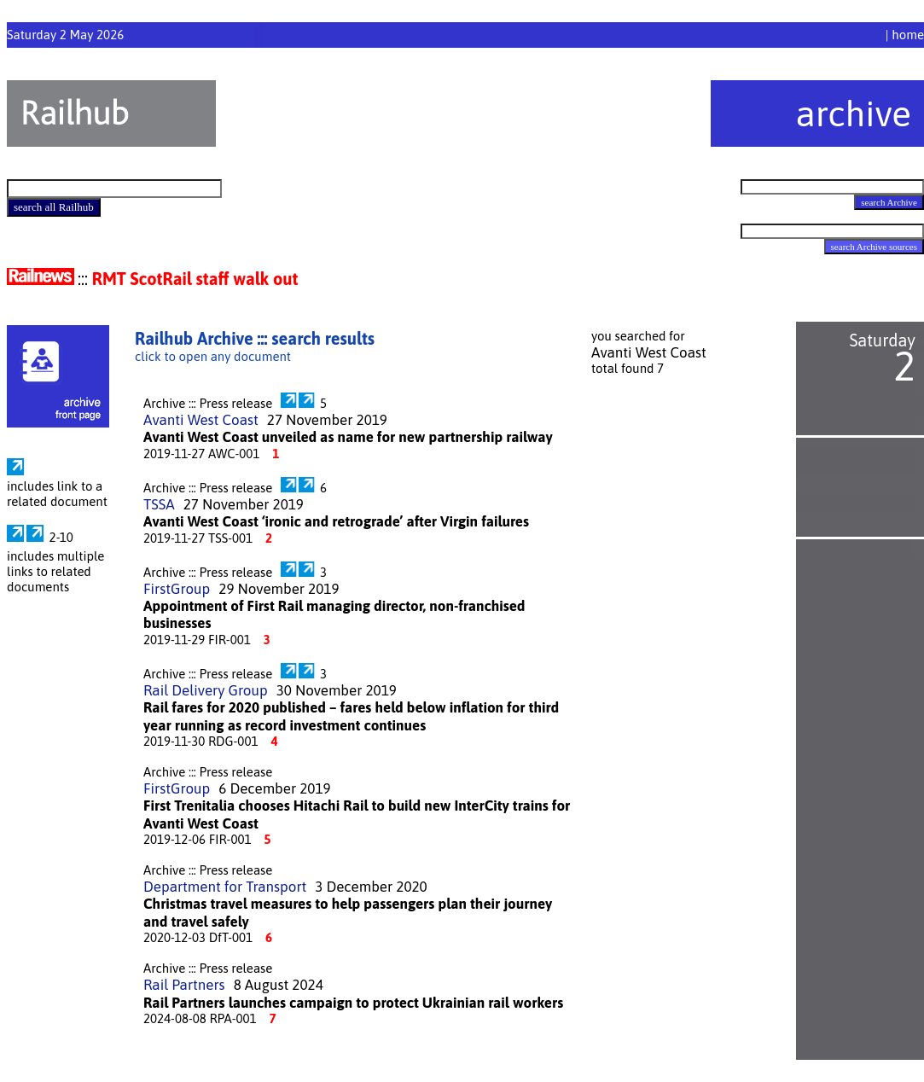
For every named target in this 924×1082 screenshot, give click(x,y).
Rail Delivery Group (205, 690)
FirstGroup (176, 588)
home (908, 34)
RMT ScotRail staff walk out (195, 278)
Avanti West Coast (201, 419)
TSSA (159, 504)
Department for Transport (224, 886)
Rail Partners (184, 984)
